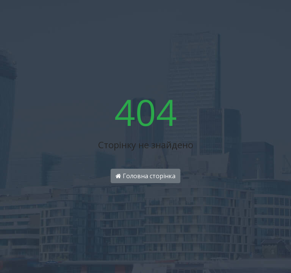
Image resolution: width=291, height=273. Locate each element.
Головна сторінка (145, 176)
